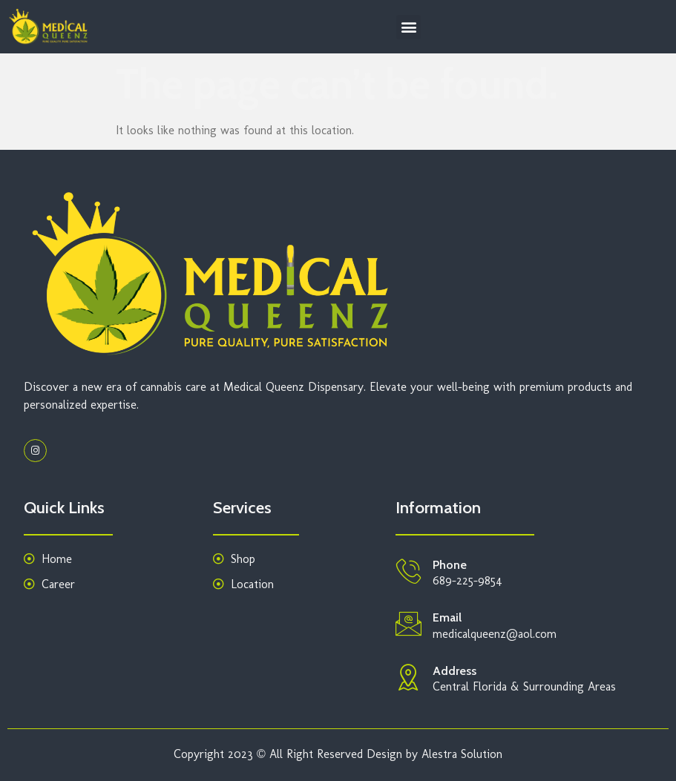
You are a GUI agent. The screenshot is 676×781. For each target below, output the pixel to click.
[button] (408, 27)
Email (447, 617)
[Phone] (408, 571)
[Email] (408, 623)
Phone (450, 565)
